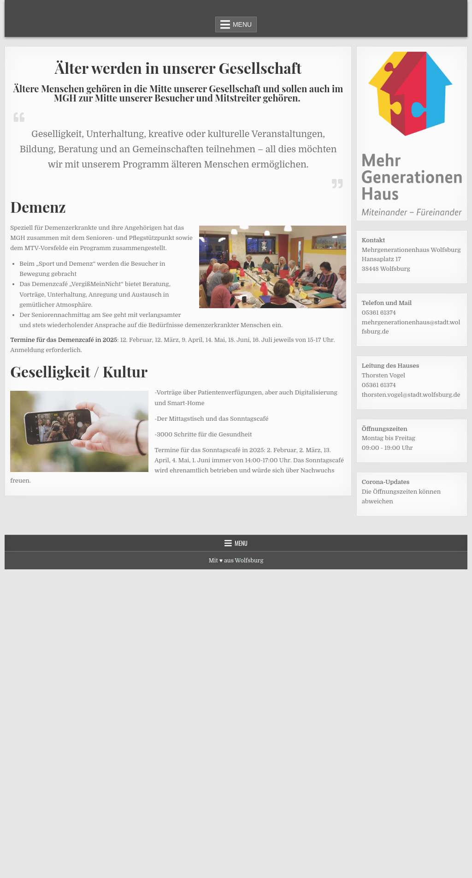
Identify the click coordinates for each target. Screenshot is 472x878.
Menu (242, 24)
